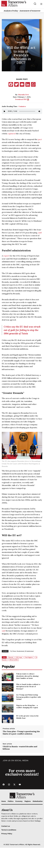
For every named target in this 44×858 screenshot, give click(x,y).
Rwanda (10, 657)
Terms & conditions (8, 830)
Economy (19, 801)
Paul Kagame (29, 657)
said (40, 232)
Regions (28, 801)
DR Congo (19, 657)
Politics (22, 42)
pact (40, 139)
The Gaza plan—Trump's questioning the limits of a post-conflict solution (21, 732)
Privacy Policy (6, 833)
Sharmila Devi (23, 95)
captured (12, 133)
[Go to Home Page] (13, 3)
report (6, 256)
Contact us (5, 826)
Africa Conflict (14, 660)
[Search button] (35, 3)
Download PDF (22, 99)
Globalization (38, 801)
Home (3, 801)
